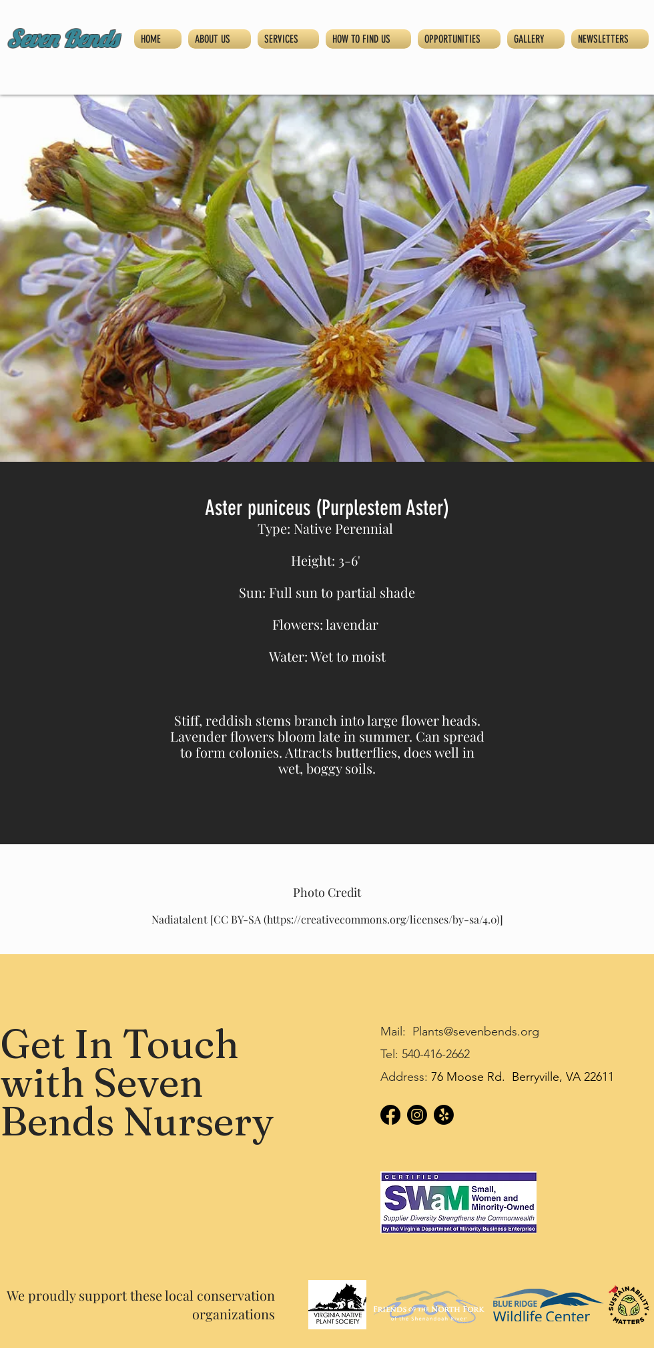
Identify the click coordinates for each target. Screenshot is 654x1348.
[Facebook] (390, 1115)
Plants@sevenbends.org (475, 1031)
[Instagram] (417, 1115)
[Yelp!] (444, 1115)
